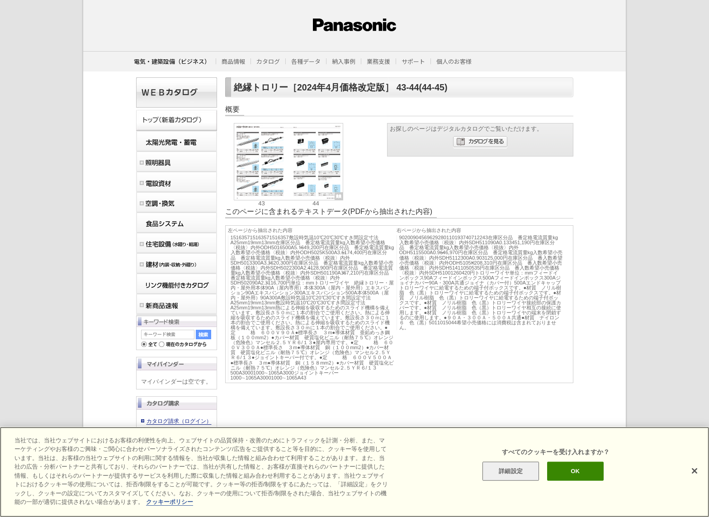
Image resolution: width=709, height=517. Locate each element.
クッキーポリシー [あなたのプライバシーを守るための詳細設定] (169, 501)
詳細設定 (511, 471)
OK (575, 471)
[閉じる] (694, 471)
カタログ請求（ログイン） (179, 421)
